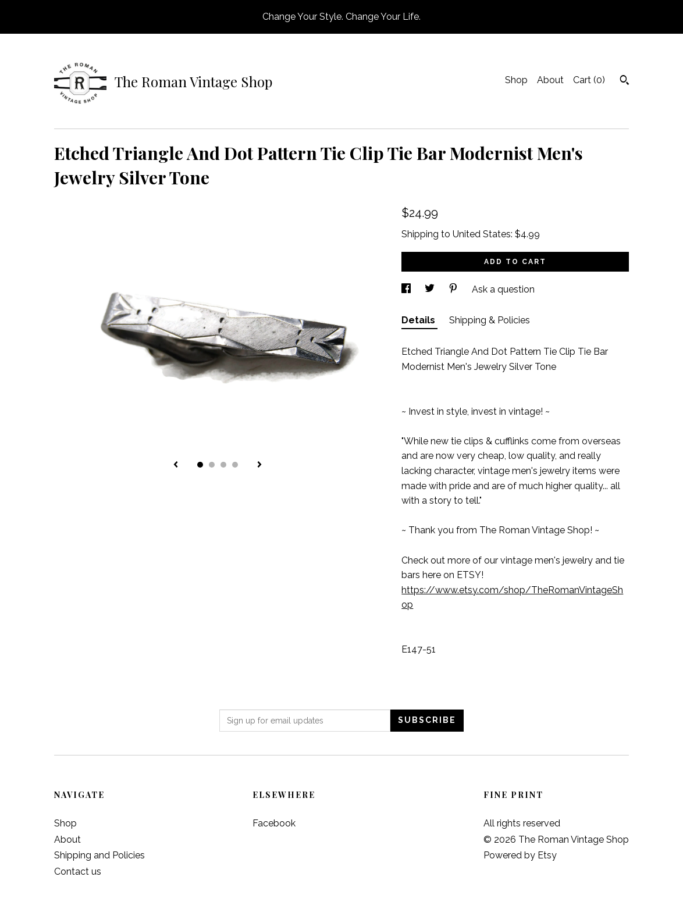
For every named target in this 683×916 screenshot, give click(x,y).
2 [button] (212, 465)
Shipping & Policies (489, 320)
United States (482, 234)
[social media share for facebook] (407, 289)
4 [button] (235, 465)
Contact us (77, 871)
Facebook (274, 823)
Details (419, 320)
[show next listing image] (259, 465)
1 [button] (200, 465)
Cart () (589, 79)
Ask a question (503, 289)
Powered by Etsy (520, 855)
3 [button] (223, 465)
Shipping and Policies (99, 855)
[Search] (624, 81)
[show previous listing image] (176, 465)
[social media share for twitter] (431, 289)
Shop (516, 79)
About (550, 79)
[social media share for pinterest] (454, 289)
